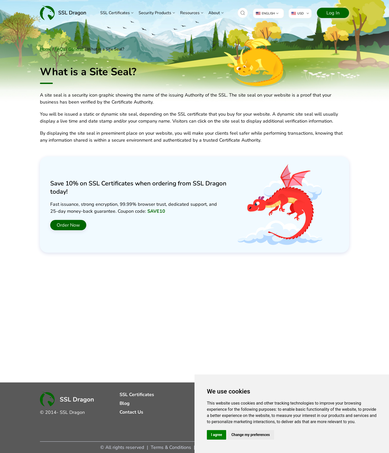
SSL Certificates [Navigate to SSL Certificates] (115, 13)
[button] (243, 13)
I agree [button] (216, 435)
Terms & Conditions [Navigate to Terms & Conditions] (171, 447)
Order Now (68, 225)
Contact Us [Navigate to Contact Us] (131, 412)
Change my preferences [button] (250, 435)
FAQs (60, 49)
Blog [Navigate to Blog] (125, 403)
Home (45, 49)
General (75, 49)
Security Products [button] (155, 13)
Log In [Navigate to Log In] (333, 13)
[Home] (63, 12)
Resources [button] (190, 13)
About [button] (214, 13)
